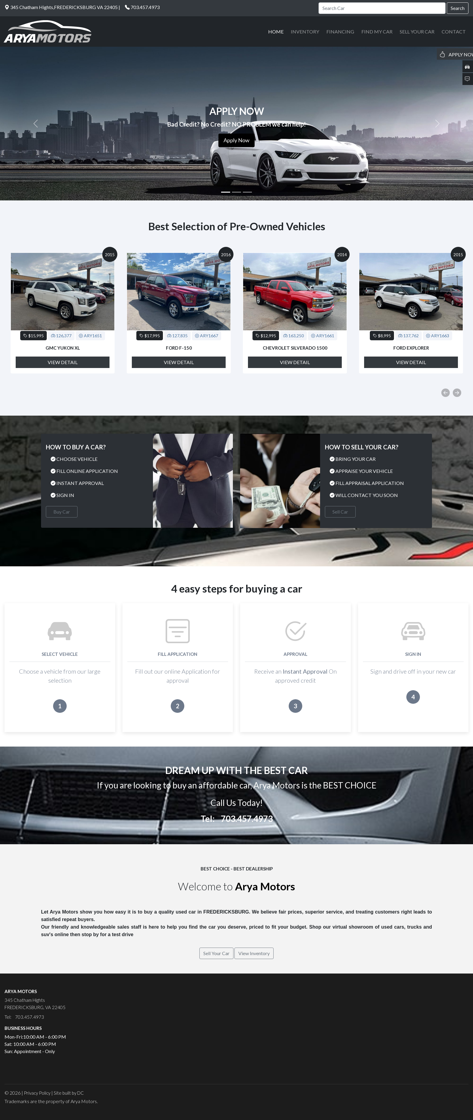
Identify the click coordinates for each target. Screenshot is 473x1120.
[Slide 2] (236, 192)
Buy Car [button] (61, 511)
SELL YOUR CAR (417, 31)
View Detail (63, 362)
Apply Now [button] (236, 140)
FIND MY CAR (376, 31)
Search (458, 8)
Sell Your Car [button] (216, 953)
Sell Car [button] (340, 511)
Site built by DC (69, 1093)
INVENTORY (305, 31)
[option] (63, 313)
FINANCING (340, 31)
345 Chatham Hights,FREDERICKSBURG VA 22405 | (62, 7)
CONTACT (454, 31)
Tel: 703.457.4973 (237, 818)
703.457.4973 (145, 7)
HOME (276, 31)
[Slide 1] (225, 192)
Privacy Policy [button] (37, 1093)
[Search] (382, 8)
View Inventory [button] (254, 953)
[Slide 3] (247, 192)
